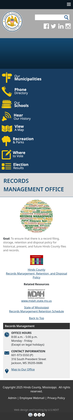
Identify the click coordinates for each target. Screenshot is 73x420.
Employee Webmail (31, 398)
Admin (12, 398)
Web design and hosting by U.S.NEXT (36, 409)
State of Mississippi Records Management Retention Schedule (36, 309)
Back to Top (36, 318)
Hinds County (36, 270)
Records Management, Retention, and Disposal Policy (36, 275)
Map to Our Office (23, 369)
